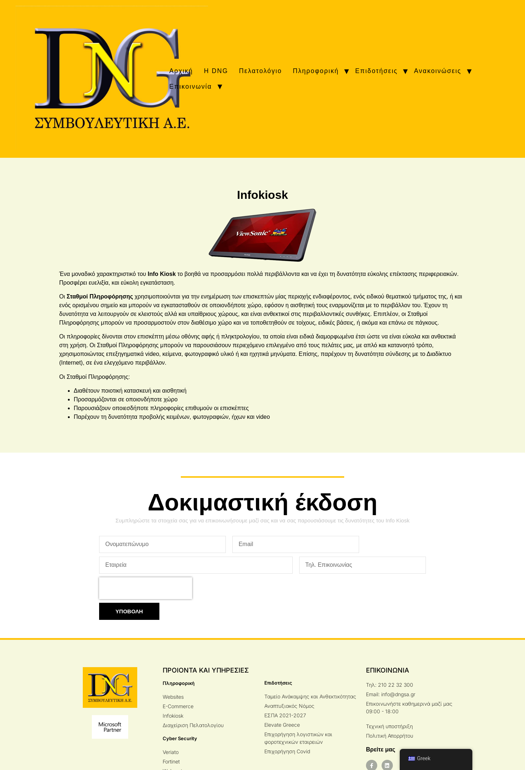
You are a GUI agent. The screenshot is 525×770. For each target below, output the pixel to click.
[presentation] (145, 588)
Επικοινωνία (190, 86)
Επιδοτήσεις (376, 71)
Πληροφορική (316, 71)
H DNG (216, 71)
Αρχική (181, 71)
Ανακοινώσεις (437, 71)
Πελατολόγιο (260, 71)
